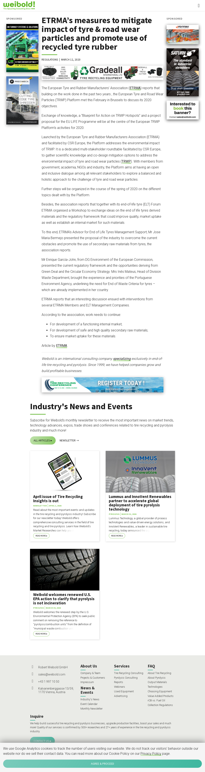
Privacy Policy (151, 754)
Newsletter (68, 440)
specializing (122, 359)
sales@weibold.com (51, 674)
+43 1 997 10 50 (48, 681)
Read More (40, 535)
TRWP (126, 161)
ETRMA (135, 88)
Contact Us (41, 741)
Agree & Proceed (102, 763)
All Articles (42, 440)
